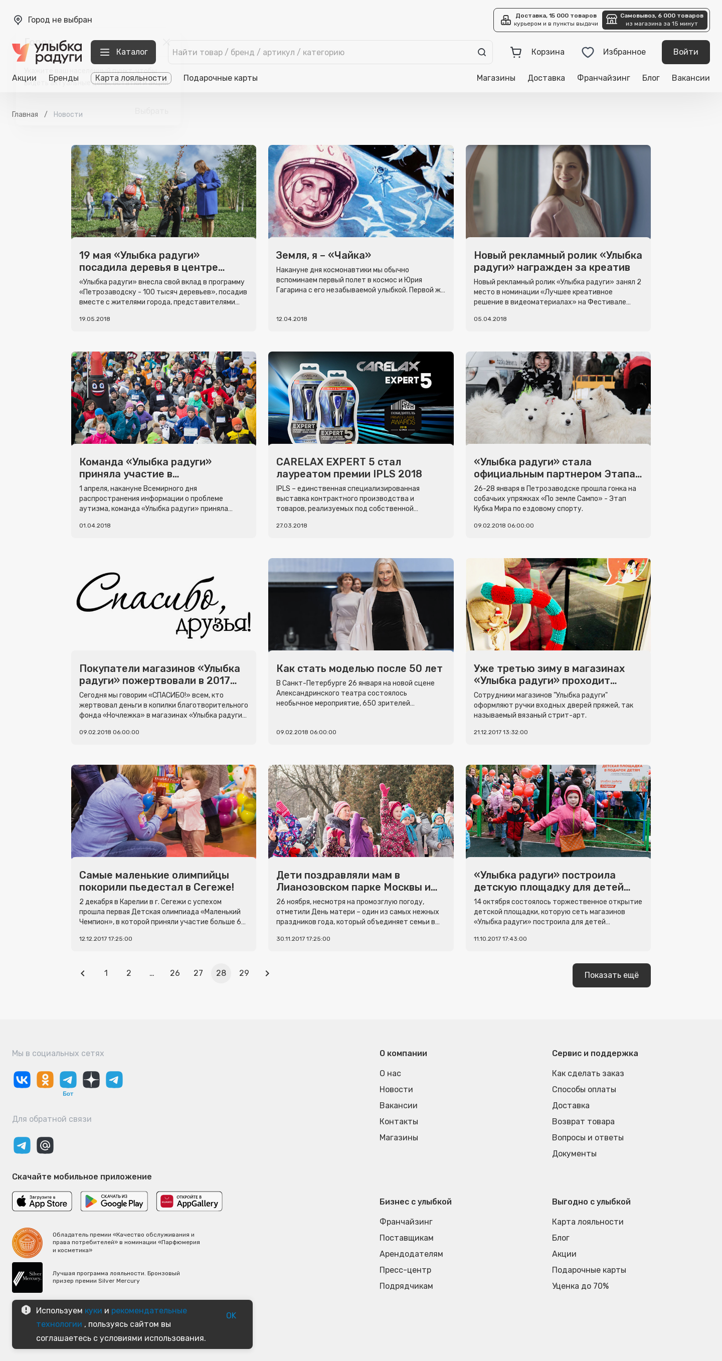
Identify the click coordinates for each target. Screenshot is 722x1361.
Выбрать (151, 111)
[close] (166, 42)
